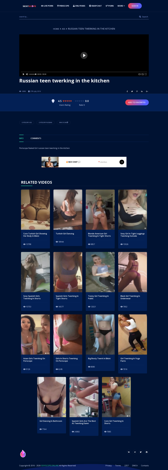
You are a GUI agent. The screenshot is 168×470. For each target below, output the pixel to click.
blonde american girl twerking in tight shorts (99, 234)
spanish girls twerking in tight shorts (67, 297)
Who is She (63, 122)
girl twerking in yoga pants (130, 359)
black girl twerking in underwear (130, 297)
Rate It (82, 105)
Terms (118, 465)
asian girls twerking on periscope (34, 359)
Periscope (63, 6)
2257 (126, 465)
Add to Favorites (137, 102)
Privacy (108, 465)
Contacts (145, 465)
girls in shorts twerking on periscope (67, 359)
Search (143, 16)
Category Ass (27, 122)
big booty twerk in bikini (99, 358)
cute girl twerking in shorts (114, 422)
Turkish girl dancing (65, 233)
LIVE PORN (47, 6)
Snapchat (95, 6)
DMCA (135, 465)
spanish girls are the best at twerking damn (84, 422)
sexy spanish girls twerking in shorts (32, 297)
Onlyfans (79, 6)
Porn (110, 6)
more (120, 6)
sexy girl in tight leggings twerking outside (133, 234)
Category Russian (45, 122)
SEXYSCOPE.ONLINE (50, 465)
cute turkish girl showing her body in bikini (35, 234)
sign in (135, 6)
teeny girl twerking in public (98, 297)
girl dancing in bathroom (51, 421)
